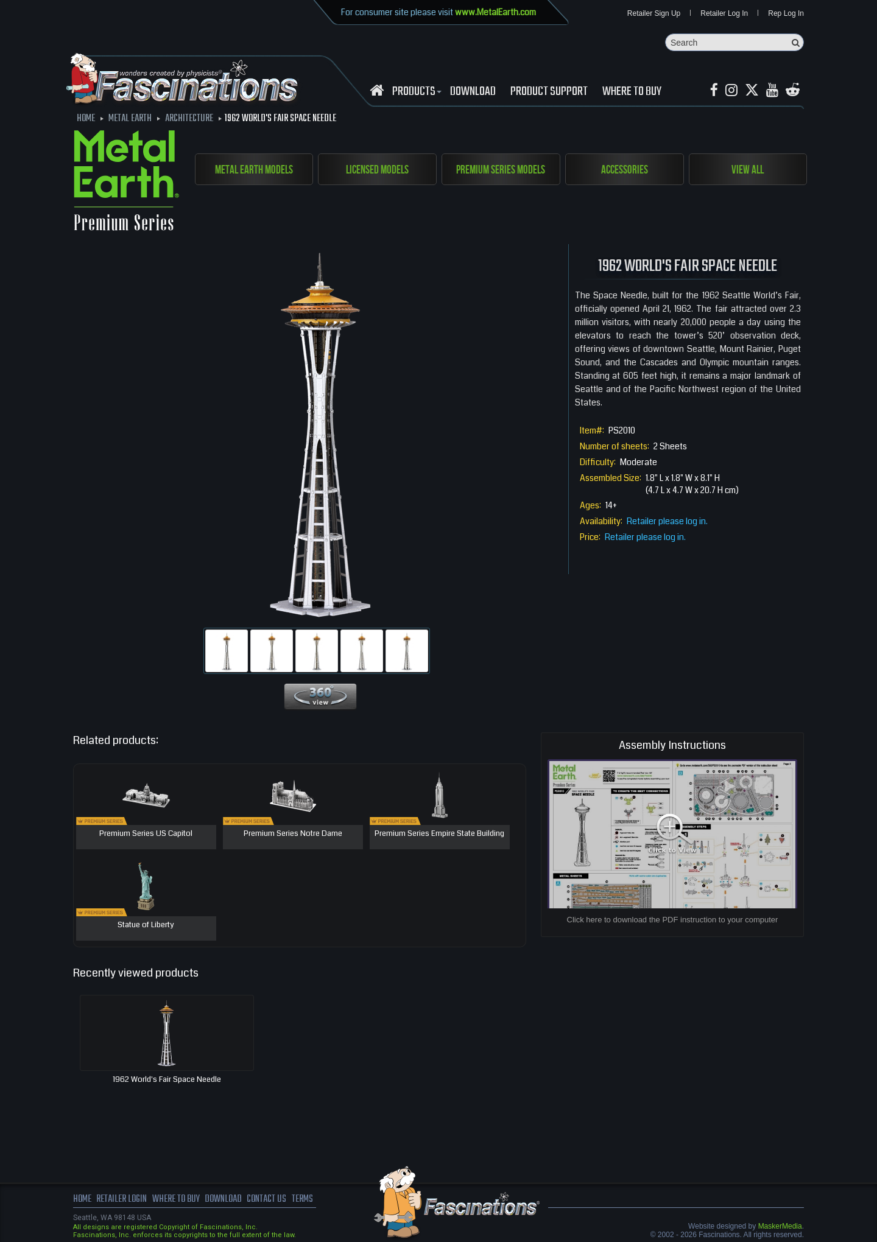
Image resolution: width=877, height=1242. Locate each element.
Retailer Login (121, 1199)
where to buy (176, 1199)
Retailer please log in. (667, 521)
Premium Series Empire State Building (439, 834)
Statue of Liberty (146, 925)
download (473, 92)
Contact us (266, 1199)
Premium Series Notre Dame (293, 834)
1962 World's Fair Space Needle (167, 1079)
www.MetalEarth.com (495, 12)
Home (82, 1199)
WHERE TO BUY (631, 92)
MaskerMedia (780, 1226)
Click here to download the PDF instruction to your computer (672, 919)
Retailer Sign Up (653, 13)
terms (302, 1199)
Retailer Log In (724, 13)
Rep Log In (786, 13)
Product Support (549, 92)
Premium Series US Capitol (145, 834)
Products (415, 92)
